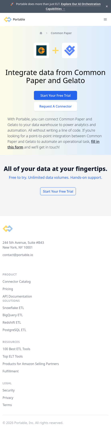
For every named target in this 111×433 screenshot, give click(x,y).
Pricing (8, 289)
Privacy (8, 397)
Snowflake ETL (13, 308)
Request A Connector (55, 106)
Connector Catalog (17, 281)
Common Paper (61, 33)
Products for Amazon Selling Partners (31, 364)
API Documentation (17, 296)
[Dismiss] (107, 6)
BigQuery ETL (13, 315)
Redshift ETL (12, 322)
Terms (7, 405)
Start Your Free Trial (55, 95)
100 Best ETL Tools (16, 349)
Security (9, 390)
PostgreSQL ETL (14, 330)
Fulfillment (11, 371)
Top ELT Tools (13, 356)
